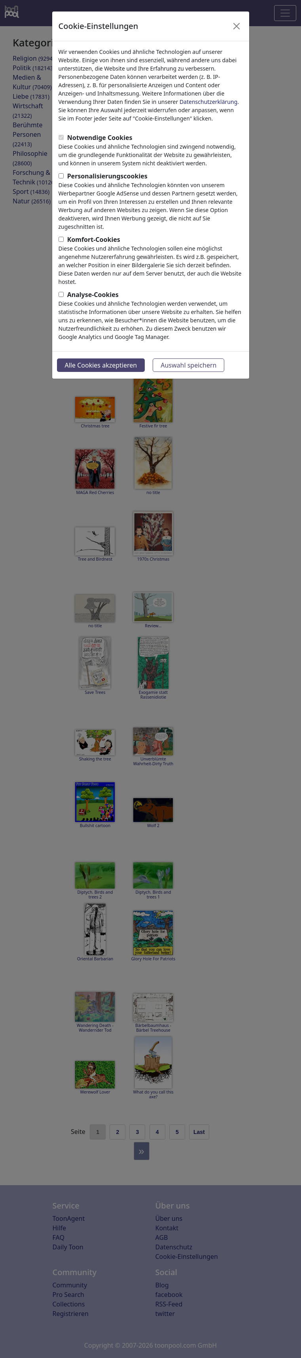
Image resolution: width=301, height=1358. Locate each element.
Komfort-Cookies (93, 239)
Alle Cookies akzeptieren (101, 365)
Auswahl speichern (188, 365)
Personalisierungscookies (107, 176)
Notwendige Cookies (100, 137)
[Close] (236, 26)
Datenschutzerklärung (208, 101)
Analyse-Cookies (93, 294)
